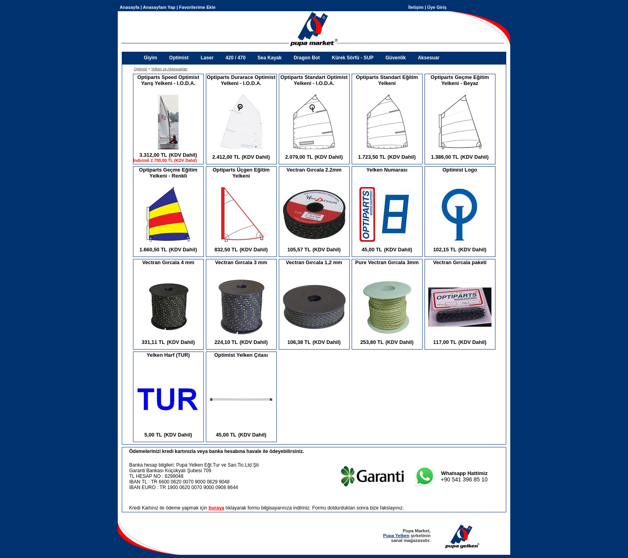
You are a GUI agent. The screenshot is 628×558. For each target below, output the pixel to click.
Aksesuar (428, 58)
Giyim (150, 58)
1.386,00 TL (445, 157)
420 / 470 (235, 58)
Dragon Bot (307, 58)
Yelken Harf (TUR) (168, 355)
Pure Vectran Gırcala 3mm (387, 262)
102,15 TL (444, 250)
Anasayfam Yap (159, 7)
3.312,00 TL (153, 155)
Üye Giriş (437, 7)
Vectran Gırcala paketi (460, 262)
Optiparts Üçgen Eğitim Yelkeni (241, 173)
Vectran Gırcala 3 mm (241, 262)
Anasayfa (129, 7)
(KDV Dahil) (183, 155)
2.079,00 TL (299, 157)
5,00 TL (153, 435)
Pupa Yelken (396, 535)
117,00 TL (444, 342)
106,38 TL (298, 342)
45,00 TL (372, 250)
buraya (216, 508)
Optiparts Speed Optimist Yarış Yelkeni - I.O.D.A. (168, 80)
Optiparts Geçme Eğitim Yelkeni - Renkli (168, 173)
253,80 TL (371, 342)
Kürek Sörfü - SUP (352, 58)
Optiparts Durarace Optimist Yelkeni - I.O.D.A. (241, 80)
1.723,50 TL (372, 157)
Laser (207, 58)
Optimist (179, 58)
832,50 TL (226, 250)
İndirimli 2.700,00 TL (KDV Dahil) (165, 160)
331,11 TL (153, 342)
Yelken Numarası (386, 170)
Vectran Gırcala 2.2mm (313, 170)
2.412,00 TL (226, 157)
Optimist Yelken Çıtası (241, 355)
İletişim (416, 7)
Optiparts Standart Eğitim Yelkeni (387, 80)
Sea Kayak (270, 58)
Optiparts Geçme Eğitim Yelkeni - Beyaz (460, 80)
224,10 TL (226, 342)
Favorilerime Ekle (197, 7)
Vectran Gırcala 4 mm (168, 262)
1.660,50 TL (153, 250)
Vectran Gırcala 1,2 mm (314, 262)
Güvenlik (396, 58)
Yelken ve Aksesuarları (169, 69)
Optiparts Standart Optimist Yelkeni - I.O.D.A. (314, 80)
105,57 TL (298, 250)
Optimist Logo (460, 170)
